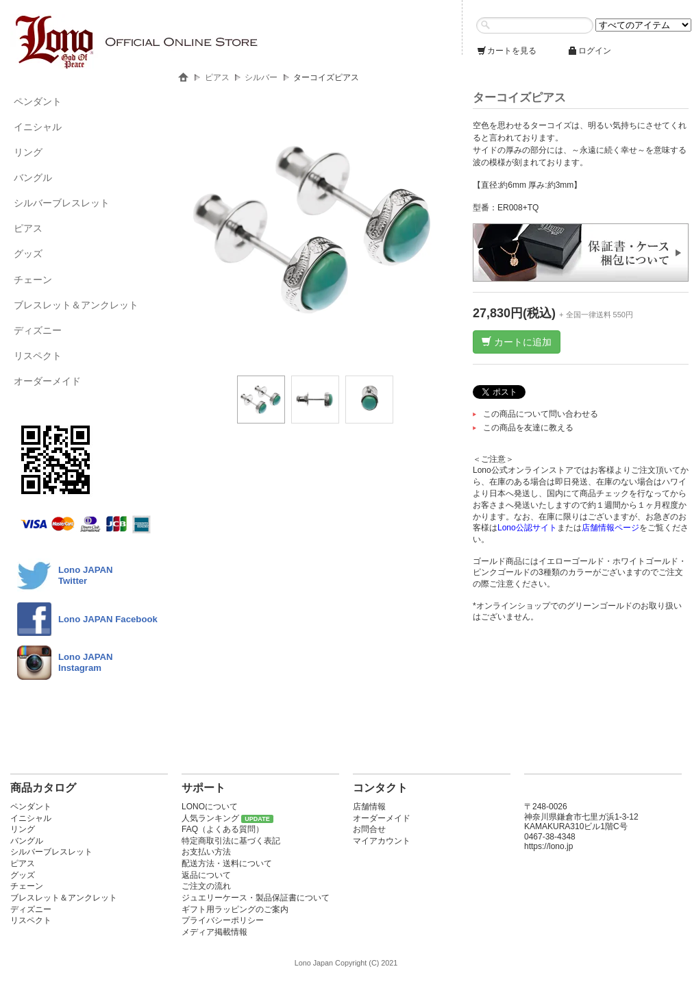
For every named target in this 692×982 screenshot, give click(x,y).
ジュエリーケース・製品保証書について (256, 898)
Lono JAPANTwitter (85, 575)
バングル (33, 177)
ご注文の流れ (206, 886)
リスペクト (38, 355)
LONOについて (210, 806)
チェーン (33, 279)
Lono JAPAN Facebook (108, 619)
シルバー (261, 77)
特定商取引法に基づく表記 (231, 841)
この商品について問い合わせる (540, 414)
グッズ (28, 253)
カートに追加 (517, 341)
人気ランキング (210, 818)
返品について (206, 875)
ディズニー (38, 330)
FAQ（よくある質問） (223, 829)
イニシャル (38, 126)
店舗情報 (369, 806)
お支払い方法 (206, 852)
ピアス (28, 228)
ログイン (589, 51)
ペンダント (38, 101)
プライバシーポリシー (223, 920)
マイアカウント (381, 841)
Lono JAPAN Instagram (85, 662)
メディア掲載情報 (214, 932)
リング (28, 152)
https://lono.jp (548, 846)
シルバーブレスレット (62, 202)
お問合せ (369, 829)
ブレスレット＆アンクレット (76, 304)
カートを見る (506, 51)
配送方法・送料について (227, 863)
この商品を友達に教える (528, 427)
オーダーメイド (47, 381)
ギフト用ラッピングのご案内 (235, 909)
